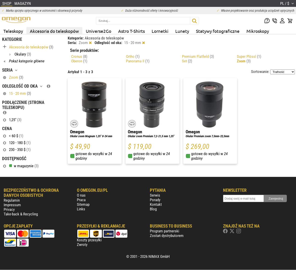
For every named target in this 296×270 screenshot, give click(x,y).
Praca (81, 200)
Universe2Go (98, 31)
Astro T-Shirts (131, 31)
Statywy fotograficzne (218, 31)
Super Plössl (249, 56)
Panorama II (137, 61)
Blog (153, 209)
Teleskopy (13, 31)
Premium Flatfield (198, 56)
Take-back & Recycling (21, 214)
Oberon (79, 61)
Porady (155, 200)
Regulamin (12, 200)
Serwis (155, 195)
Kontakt (156, 204)
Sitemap (83, 204)
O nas (81, 195)
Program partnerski (164, 231)
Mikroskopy (257, 31)
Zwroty (82, 244)
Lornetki (160, 31)
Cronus (79, 56)
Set (187, 61)
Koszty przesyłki (89, 240)
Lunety (182, 31)
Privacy (9, 209)
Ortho (133, 56)
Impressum (12, 205)
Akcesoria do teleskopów (54, 31)
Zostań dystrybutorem (167, 235)
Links (81, 209)
